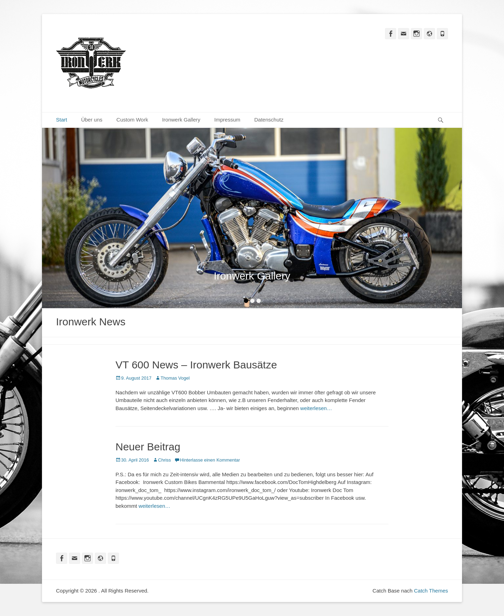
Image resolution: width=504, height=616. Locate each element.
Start (61, 120)
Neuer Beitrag (147, 446)
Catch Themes (431, 591)
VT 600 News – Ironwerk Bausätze (196, 365)
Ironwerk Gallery (181, 120)
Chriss (164, 460)
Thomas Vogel (175, 378)
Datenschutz (269, 120)
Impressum (227, 120)
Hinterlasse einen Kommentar (210, 460)
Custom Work (132, 120)
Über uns (92, 120)
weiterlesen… (316, 408)
